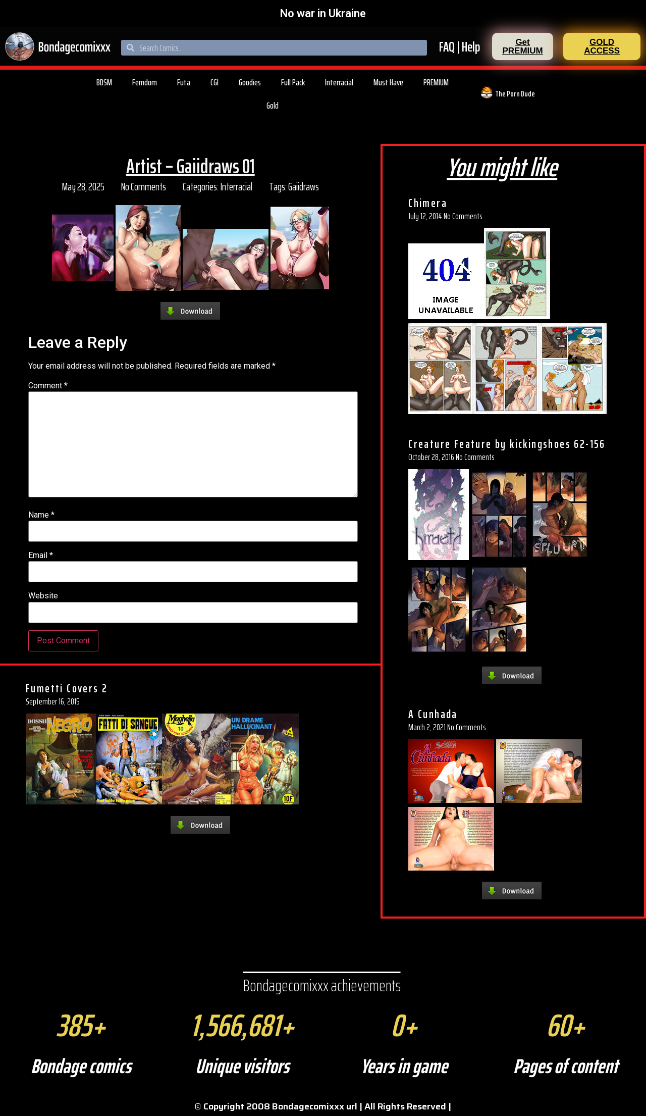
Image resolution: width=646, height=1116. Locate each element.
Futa (183, 82)
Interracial (339, 82)
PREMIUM (436, 82)
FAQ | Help (459, 47)
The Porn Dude (515, 93)
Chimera (427, 203)
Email (40, 555)
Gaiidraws (303, 186)
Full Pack (293, 82)
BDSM (104, 82)
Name (41, 515)
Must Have (388, 82)
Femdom (144, 82)
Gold (272, 105)
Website (43, 596)
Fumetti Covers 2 (66, 688)
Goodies (250, 82)
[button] (522, 46)
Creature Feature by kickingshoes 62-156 (507, 444)
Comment (48, 386)
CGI (214, 82)
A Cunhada (433, 714)
